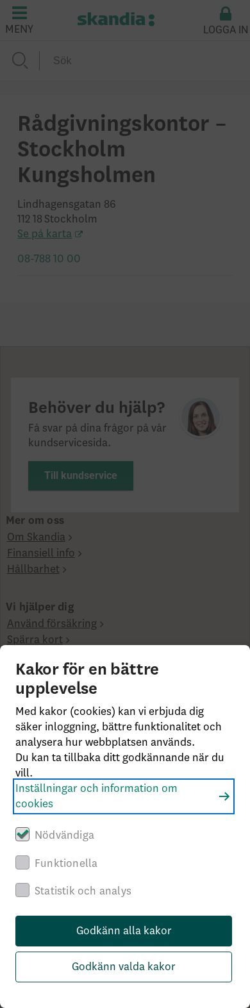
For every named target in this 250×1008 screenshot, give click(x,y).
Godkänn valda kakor (124, 967)
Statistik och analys (83, 891)
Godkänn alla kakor (124, 931)
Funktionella (66, 863)
